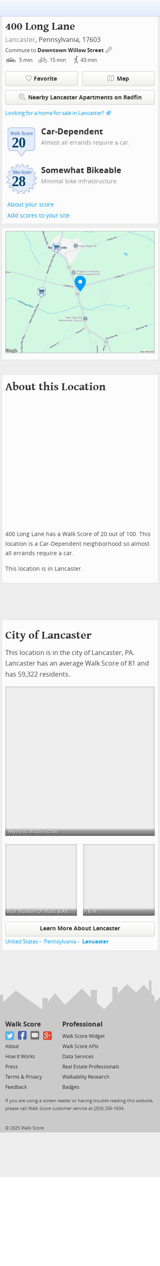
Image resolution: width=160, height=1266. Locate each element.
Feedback (16, 1087)
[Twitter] (10, 1035)
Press (11, 1067)
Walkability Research (85, 1077)
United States (21, 942)
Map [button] (118, 78)
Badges (70, 1087)
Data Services (78, 1056)
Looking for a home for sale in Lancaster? (54, 113)
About (12, 1046)
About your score (30, 204)
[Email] (35, 1035)
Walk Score (23, 1024)
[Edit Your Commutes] (109, 49)
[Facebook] (22, 1035)
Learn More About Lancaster (80, 928)
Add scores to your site (38, 215)
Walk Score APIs (80, 1046)
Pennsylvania (60, 942)
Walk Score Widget (83, 1036)
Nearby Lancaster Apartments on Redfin (80, 97)
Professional (82, 1024)
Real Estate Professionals (90, 1067)
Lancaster (20, 40)
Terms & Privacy (23, 1077)
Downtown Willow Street (71, 50)
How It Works (20, 1056)
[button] (80, 283)
